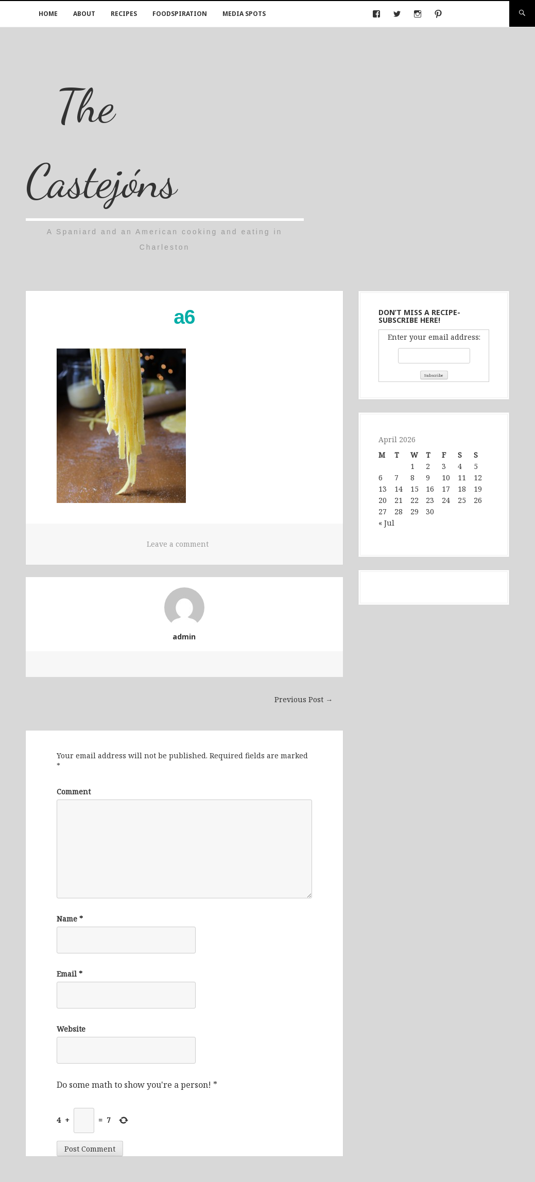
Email (69, 974)
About (84, 13)
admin (184, 636)
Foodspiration (179, 13)
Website (71, 1029)
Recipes (124, 13)
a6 (184, 317)
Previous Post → (303, 699)
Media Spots (244, 13)
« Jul (386, 523)
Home (48, 13)
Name (70, 919)
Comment (74, 791)
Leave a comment (178, 544)
